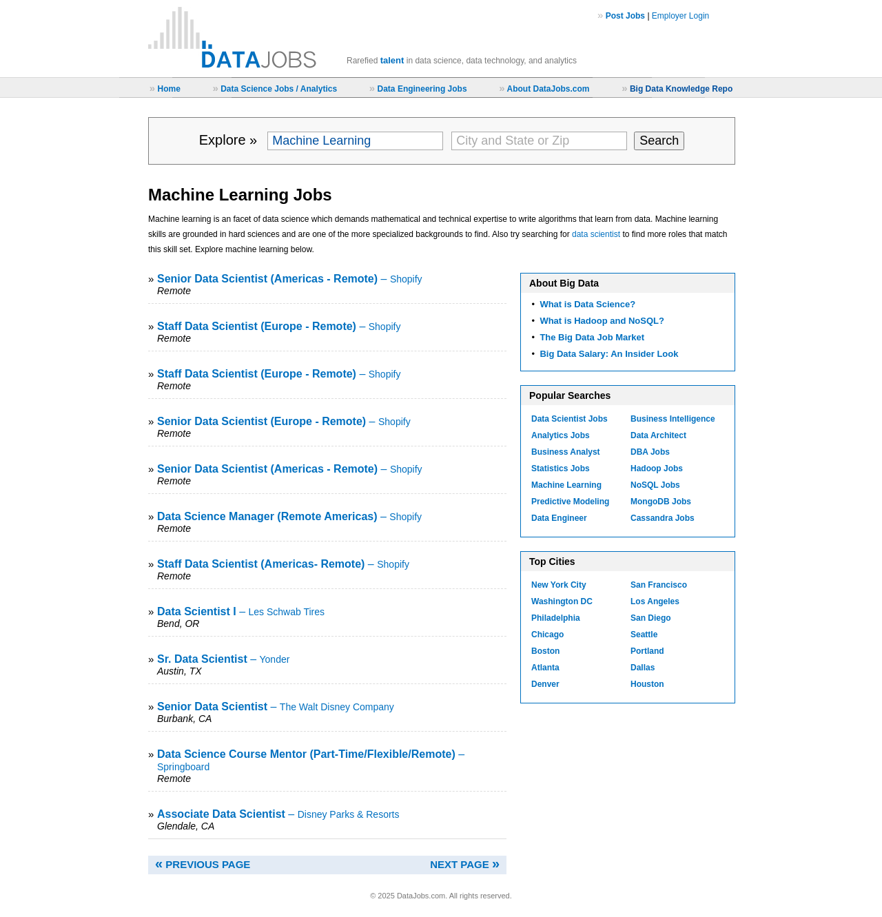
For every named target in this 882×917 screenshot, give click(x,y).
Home (168, 89)
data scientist (596, 234)
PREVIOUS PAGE (202, 864)
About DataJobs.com (547, 89)
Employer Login (680, 16)
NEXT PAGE (465, 864)
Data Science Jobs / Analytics (278, 89)
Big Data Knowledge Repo (681, 89)
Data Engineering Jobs (422, 89)
